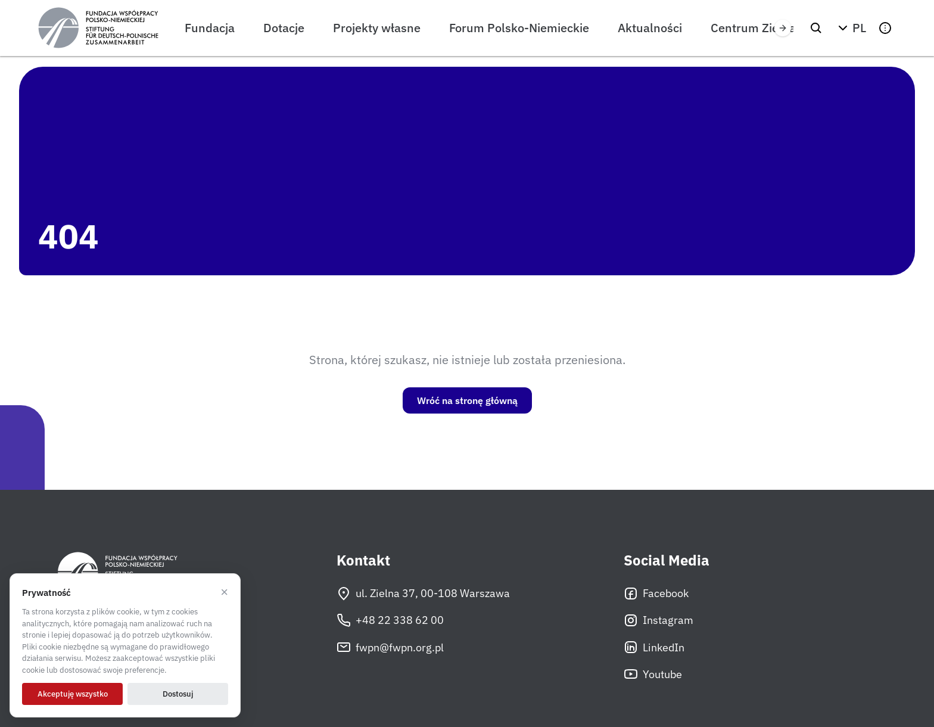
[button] (851, 28)
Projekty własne (377, 28)
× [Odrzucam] (224, 592)
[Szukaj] (816, 28)
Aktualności (650, 28)
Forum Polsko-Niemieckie (519, 28)
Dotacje (283, 28)
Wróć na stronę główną (467, 400)
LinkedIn (654, 647)
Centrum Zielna (753, 28)
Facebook (656, 593)
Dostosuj (178, 694)
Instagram (658, 620)
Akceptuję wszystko (73, 694)
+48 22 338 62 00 (390, 620)
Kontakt (363, 560)
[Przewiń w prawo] (782, 28)
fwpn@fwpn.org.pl (390, 647)
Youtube (653, 674)
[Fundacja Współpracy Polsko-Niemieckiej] (98, 28)
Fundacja (210, 28)
